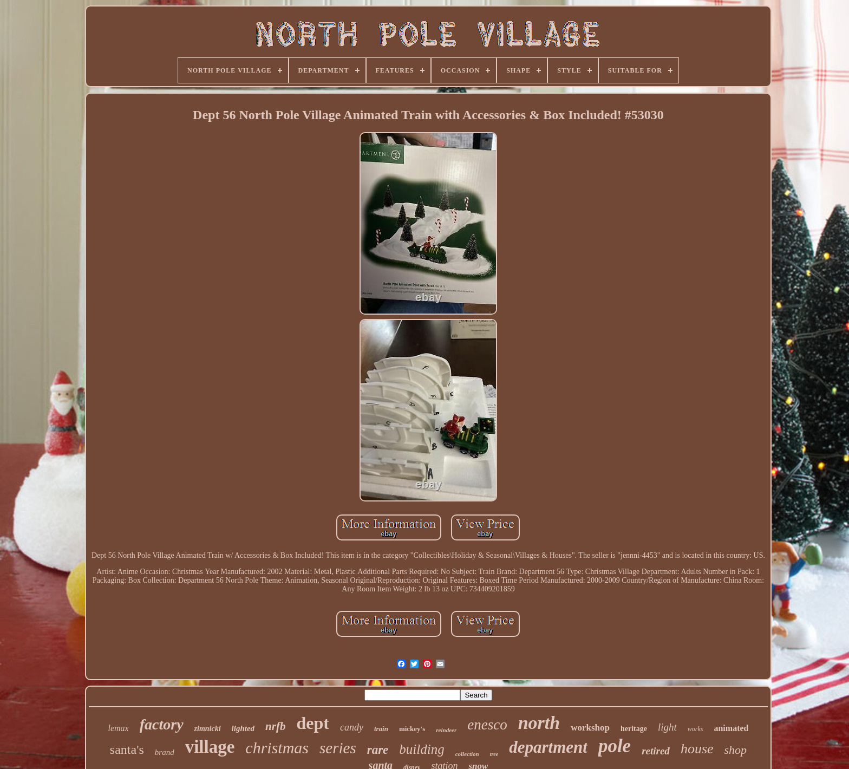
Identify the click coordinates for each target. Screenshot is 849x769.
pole (614, 746)
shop (735, 750)
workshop (590, 727)
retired (656, 751)
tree (494, 754)
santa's (127, 749)
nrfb (275, 726)
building (421, 749)
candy (351, 727)
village (210, 747)
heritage (634, 729)
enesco (487, 724)
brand (164, 752)
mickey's (412, 729)
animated (731, 728)
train (381, 729)
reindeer (446, 730)
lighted (243, 728)
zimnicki (207, 729)
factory (162, 724)
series (337, 748)
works (695, 729)
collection (467, 754)
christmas (277, 748)
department (548, 747)
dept (312, 723)
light (667, 727)
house (697, 749)
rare (378, 750)
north (539, 723)
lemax (118, 728)
